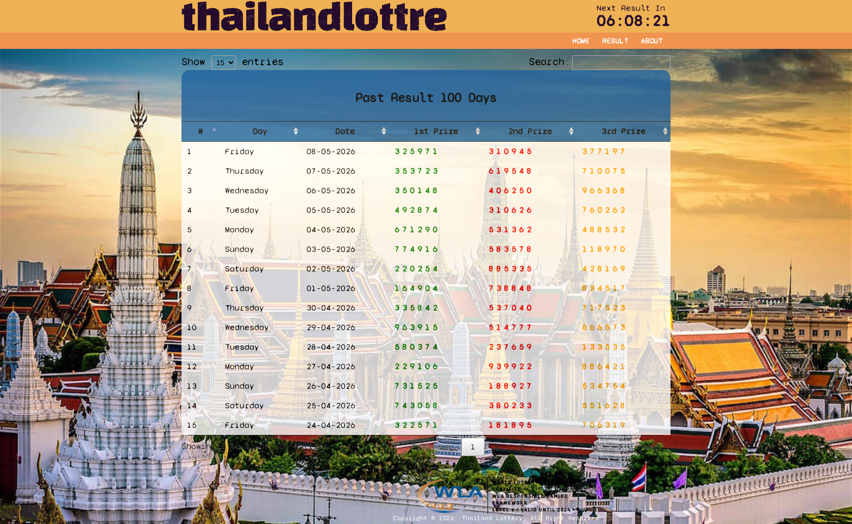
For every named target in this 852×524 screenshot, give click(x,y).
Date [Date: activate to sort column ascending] (345, 131)
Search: (600, 61)
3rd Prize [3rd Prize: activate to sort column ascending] (624, 131)
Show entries (232, 61)
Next (651, 446)
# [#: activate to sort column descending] (200, 131)
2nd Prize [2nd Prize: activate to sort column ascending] (530, 131)
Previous (431, 446)
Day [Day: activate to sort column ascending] (260, 131)
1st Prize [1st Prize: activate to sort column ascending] (436, 131)
